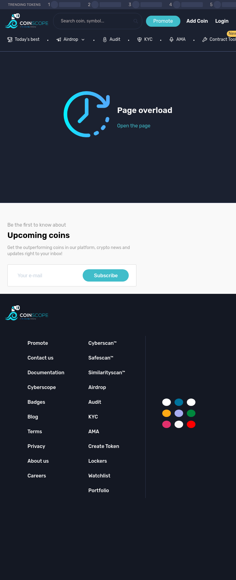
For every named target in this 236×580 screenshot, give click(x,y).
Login (222, 21)
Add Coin (197, 21)
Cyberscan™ (102, 343)
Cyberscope (42, 387)
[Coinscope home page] (26, 21)
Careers (37, 476)
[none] (72, 40)
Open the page (133, 126)
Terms (35, 431)
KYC (93, 417)
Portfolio (98, 490)
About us (38, 461)
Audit (94, 402)
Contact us (40, 358)
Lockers (97, 461)
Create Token (103, 446)
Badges (36, 402)
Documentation (46, 373)
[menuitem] (23, 40)
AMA (93, 431)
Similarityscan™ (106, 373)
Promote (163, 21)
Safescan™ (100, 358)
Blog (33, 417)
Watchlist (99, 476)
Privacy (36, 446)
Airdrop (97, 387)
